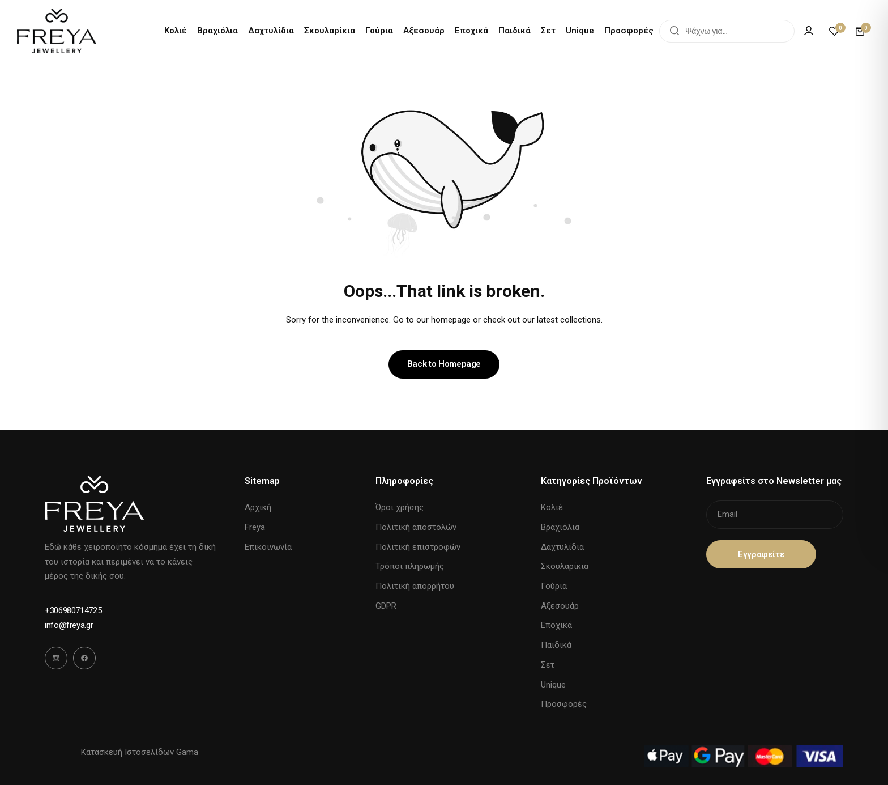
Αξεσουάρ (424, 31)
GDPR (385, 606)
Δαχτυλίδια (271, 31)
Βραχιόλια (217, 31)
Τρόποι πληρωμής (409, 566)
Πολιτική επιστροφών (417, 547)
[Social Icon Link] (56, 658)
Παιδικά (514, 31)
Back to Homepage (444, 364)
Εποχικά (471, 31)
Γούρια (379, 31)
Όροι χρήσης (399, 507)
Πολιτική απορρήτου (414, 586)
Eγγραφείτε (761, 554)
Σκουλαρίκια (329, 31)
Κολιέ (175, 31)
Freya (255, 527)
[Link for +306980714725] (73, 610)
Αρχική (258, 507)
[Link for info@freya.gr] (69, 625)
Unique (580, 31)
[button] (834, 31)
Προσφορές (629, 31)
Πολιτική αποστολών (415, 527)
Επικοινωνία (268, 547)
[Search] (674, 31)
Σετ (548, 31)
